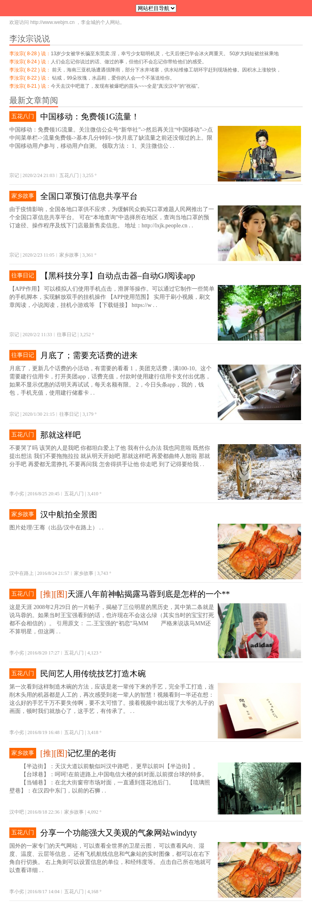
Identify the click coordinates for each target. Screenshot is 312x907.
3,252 (85, 334)
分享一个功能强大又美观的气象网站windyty (118, 832)
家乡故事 (22, 196)
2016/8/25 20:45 (43, 494)
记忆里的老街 (91, 753)
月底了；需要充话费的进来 (89, 355)
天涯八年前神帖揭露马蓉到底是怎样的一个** (148, 594)
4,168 (92, 891)
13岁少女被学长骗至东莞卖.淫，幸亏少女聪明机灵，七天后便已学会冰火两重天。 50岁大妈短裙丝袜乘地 (165, 53)
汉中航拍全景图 (68, 514)
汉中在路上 (21, 573)
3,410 (92, 494)
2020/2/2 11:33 (37, 334)
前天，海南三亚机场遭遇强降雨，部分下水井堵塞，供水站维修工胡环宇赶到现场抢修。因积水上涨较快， (166, 70)
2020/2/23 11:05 (38, 255)
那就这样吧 (60, 434)
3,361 (87, 255)
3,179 (87, 414)
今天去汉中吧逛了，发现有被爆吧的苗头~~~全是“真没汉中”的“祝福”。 (126, 86)
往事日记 (22, 275)
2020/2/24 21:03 (38, 175)
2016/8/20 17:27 (43, 653)
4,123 (92, 653)
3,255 (87, 175)
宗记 (14, 175)
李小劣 (16, 494)
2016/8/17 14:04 (43, 891)
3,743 (102, 573)
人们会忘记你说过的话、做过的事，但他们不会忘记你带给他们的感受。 (129, 62)
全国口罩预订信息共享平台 (89, 196)
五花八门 (22, 116)
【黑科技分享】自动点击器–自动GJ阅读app (117, 275)
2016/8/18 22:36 (43, 812)
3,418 (92, 732)
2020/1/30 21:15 (38, 414)
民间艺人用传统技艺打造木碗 (93, 673)
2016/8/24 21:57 (53, 573)
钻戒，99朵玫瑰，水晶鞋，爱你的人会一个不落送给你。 (113, 78)
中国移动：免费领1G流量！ (89, 116)
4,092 (92, 812)
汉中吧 (16, 812)
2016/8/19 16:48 (43, 732)
